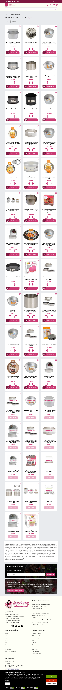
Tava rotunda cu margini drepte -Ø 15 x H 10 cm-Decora (13, 470)
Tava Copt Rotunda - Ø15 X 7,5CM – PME (31, 411)
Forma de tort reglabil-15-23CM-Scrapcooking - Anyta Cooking (31, 530)
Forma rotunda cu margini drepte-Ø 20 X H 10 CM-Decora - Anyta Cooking (13, 441)
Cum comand (35, 647)
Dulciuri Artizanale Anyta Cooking (40, 622)
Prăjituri (6, 636)
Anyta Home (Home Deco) (38, 615)
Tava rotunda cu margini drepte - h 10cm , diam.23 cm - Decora (13, 530)
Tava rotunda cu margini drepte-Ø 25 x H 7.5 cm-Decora (49, 377)
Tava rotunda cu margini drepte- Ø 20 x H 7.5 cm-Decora (13, 244)
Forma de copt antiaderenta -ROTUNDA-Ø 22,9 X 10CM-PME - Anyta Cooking (49, 110)
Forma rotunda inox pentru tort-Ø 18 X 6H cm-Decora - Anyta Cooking (49, 441)
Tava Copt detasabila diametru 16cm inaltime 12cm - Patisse (31, 109)
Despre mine (35, 645)
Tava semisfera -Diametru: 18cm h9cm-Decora (49, 500)
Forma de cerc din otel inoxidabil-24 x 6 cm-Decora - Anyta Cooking (49, 311)
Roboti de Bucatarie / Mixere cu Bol (40, 613)
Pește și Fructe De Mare (10, 651)
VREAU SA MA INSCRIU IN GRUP (15, 590)
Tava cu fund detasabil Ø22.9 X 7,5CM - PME (13, 43)
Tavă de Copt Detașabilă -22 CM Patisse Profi (13, 277)
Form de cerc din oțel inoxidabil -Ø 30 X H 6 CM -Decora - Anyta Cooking (13, 411)
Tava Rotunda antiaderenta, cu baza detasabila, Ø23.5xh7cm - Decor (49, 177)
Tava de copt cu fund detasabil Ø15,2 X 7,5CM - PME (49, 411)
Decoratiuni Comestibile (38, 624)
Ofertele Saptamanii (37, 608)
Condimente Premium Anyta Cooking (41, 604)
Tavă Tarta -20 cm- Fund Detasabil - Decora (13, 176)
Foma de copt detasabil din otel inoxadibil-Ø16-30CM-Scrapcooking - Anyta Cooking (31, 278)
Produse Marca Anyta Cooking (39, 606)
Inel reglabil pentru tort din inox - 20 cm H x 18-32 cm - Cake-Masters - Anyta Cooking (31, 471)
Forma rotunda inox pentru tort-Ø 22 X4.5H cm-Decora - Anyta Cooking (31, 441)
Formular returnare (36, 653)
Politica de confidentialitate (38, 636)
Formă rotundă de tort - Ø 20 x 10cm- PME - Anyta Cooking (13, 343)
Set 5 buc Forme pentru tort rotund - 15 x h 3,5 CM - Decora (49, 343)
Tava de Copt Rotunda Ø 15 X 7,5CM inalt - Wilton (31, 176)
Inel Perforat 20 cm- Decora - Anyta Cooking (49, 470)
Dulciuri (6, 638)
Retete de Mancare (9, 647)
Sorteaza (15, 21)
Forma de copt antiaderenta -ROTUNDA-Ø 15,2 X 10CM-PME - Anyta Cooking (49, 244)
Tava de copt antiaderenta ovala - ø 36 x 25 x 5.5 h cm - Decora (31, 244)
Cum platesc (35, 649)
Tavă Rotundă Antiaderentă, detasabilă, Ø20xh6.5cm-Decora (13, 143)
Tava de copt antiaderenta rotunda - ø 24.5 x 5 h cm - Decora (13, 377)
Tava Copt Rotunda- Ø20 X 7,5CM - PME (49, 75)
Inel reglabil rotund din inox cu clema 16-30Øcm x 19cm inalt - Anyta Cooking (31, 211)
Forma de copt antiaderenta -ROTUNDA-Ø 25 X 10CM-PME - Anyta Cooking (49, 143)
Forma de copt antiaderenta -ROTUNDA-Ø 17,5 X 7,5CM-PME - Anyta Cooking (31, 378)
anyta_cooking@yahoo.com (12, 614)
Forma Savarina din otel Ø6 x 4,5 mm (31, 43)
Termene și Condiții (36, 633)
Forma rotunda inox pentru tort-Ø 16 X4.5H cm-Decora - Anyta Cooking (49, 278)
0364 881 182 (9, 612)
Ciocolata (34, 617)
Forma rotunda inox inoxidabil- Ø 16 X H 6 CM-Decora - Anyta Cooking (31, 344)
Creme (6, 640)
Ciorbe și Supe (8, 649)
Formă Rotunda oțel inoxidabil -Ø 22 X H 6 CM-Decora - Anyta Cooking (31, 143)
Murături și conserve (9, 645)
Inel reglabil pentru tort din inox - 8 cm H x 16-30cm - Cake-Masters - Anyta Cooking (49, 211)
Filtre (7, 21)
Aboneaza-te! (50, 574)
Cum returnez (35, 651)
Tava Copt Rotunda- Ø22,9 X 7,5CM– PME (13, 311)
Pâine (6, 642)
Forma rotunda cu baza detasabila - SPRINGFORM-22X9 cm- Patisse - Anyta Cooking (13, 76)
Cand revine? (13, 417)
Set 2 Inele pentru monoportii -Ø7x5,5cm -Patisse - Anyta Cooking (12, 501)
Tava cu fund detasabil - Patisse (13, 108)
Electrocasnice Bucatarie (38, 611)
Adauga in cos (12, 53)
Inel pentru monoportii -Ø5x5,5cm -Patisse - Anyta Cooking (31, 76)
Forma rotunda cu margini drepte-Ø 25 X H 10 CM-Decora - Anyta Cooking (13, 211)
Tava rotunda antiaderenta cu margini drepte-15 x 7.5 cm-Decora (31, 501)
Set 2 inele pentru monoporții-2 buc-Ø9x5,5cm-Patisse (31, 311)
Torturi (6, 633)
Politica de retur (36, 638)
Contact (34, 642)
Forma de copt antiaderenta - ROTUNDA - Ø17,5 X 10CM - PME (49, 43)
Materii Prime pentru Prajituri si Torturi (41, 620)
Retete (33, 640)
